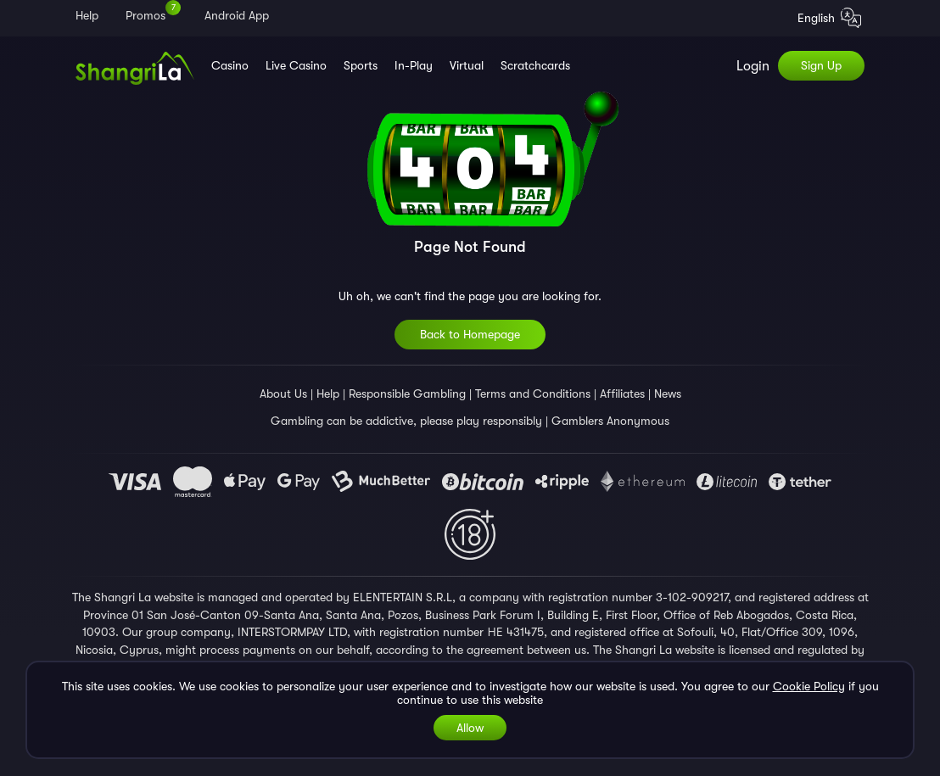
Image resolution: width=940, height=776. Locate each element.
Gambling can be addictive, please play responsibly (406, 420)
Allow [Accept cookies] (470, 727)
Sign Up (821, 65)
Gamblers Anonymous (610, 420)
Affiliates (622, 393)
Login (752, 66)
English (829, 19)
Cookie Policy (809, 686)
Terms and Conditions (532, 393)
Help (327, 393)
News (667, 393)
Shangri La (121, 597)
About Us (283, 393)
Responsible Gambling (407, 393)
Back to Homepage (470, 334)
